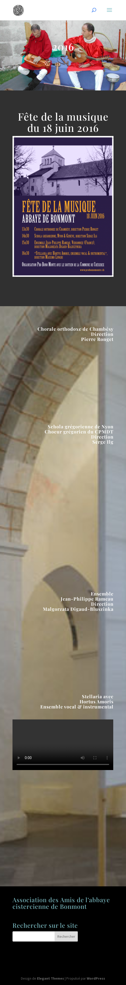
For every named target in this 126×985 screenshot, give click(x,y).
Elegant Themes (50, 978)
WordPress (96, 978)
